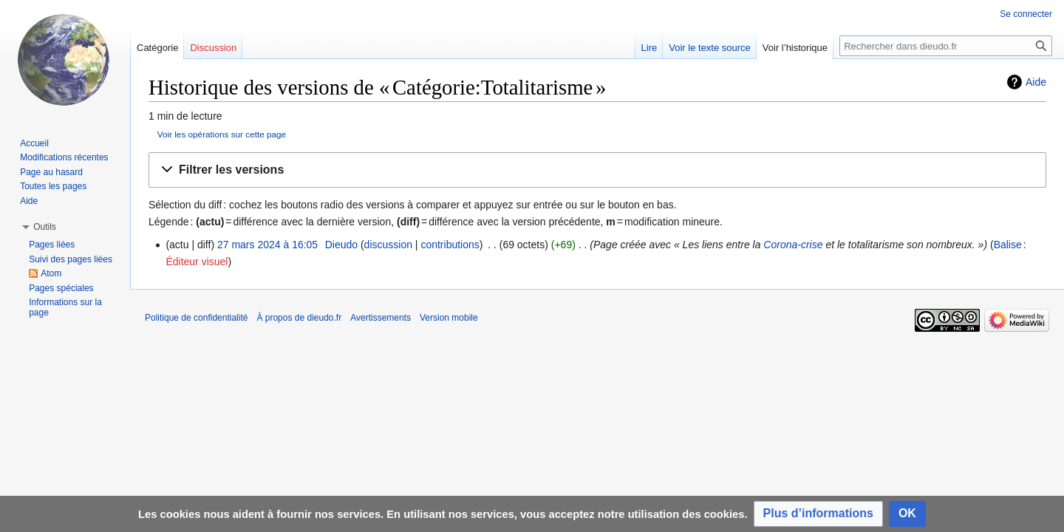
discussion (388, 244)
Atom (51, 273)
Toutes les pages (53, 186)
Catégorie (157, 47)
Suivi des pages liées (70, 259)
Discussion (213, 47)
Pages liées (52, 244)
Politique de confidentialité (196, 318)
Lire (649, 47)
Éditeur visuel (197, 261)
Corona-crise (792, 244)
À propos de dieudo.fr (298, 318)
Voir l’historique (795, 47)
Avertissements (380, 318)
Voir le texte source (710, 47)
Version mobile (449, 318)
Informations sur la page (65, 307)
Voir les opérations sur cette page (221, 134)
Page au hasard (51, 172)
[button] (597, 170)
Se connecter (1026, 14)
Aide (1036, 82)
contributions (449, 244)
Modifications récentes (64, 157)
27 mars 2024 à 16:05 (267, 244)
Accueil (34, 143)
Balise (1008, 244)
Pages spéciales (61, 288)
